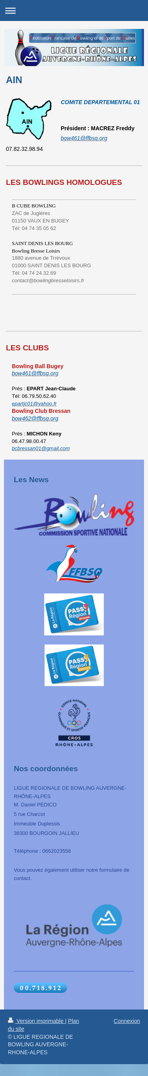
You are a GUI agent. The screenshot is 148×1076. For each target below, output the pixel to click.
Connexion (127, 1021)
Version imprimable (36, 1021)
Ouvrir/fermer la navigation (74, 10)
